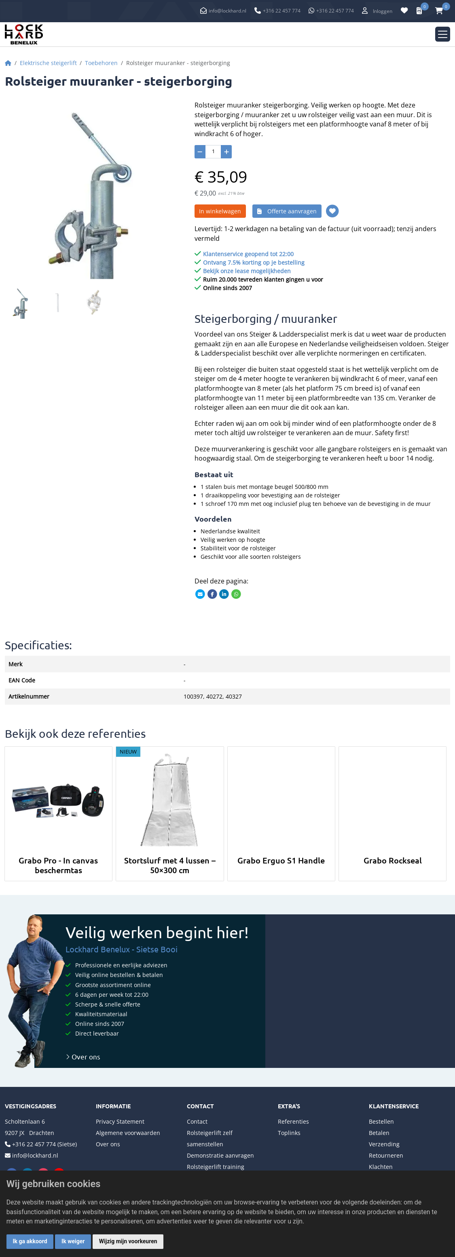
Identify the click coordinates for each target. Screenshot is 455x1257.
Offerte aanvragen (287, 211)
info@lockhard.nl (227, 10)
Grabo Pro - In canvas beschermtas (58, 865)
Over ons (83, 1056)
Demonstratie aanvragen (220, 1155)
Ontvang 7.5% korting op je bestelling (254, 262)
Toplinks (289, 1133)
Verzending (384, 1144)
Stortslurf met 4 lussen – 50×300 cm (170, 865)
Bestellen (381, 1121)
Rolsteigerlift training (215, 1167)
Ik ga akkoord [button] (30, 1241)
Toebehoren (101, 63)
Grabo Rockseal (393, 860)
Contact (197, 1121)
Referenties (293, 1121)
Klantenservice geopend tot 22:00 (248, 254)
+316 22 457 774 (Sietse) (44, 1144)
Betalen (379, 1133)
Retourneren (386, 1155)
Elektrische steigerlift (48, 63)
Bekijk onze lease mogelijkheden (247, 271)
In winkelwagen (220, 211)
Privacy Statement (120, 1121)
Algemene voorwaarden (128, 1133)
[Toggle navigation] (442, 34)
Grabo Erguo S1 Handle (281, 860)
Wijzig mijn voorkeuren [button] (128, 1241)
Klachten (381, 1167)
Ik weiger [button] (73, 1241)
